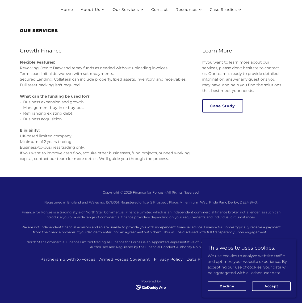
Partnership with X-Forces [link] (68, 259)
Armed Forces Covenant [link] (124, 259)
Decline (227, 286)
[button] (93, 10)
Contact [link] (159, 9)
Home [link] (66, 9)
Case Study (222, 106)
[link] (151, 287)
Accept (271, 286)
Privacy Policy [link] (168, 259)
